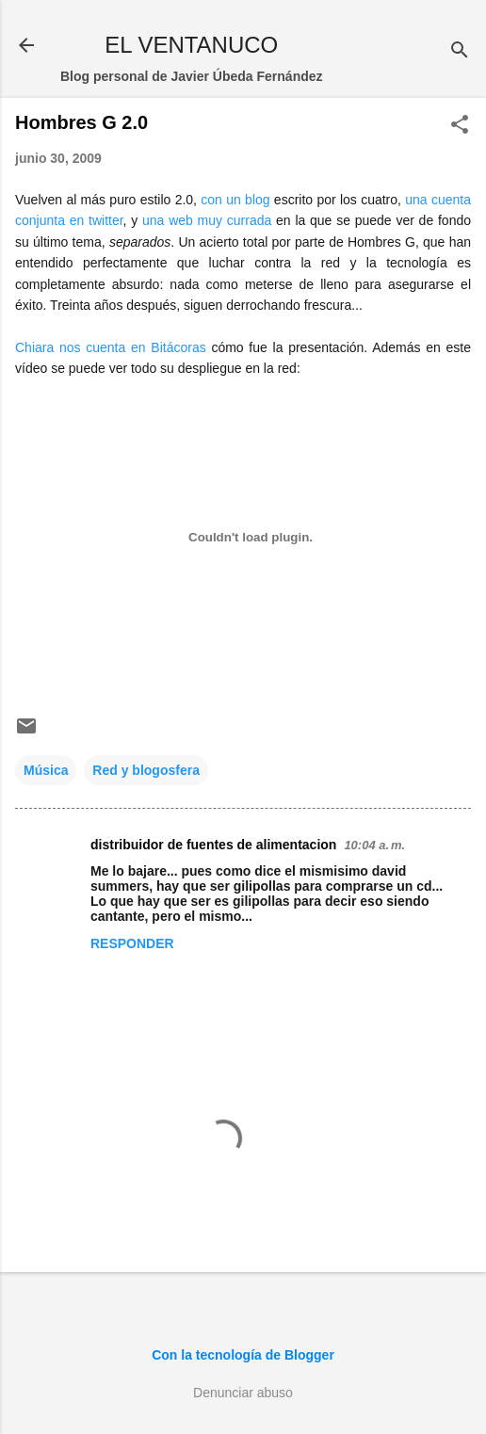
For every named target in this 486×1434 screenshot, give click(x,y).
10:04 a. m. (374, 845)
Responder (132, 943)
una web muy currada (206, 220)
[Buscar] (459, 51)
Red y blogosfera (146, 770)
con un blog (235, 199)
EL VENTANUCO (191, 44)
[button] (459, 125)
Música (46, 770)
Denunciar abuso (243, 1392)
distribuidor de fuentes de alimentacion (213, 844)
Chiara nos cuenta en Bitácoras (110, 347)
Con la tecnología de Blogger (243, 1354)
